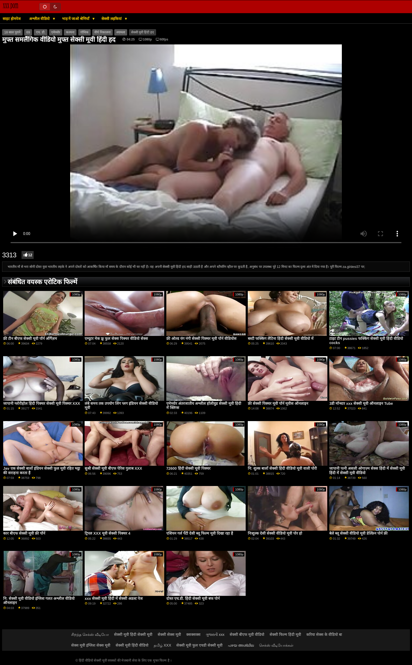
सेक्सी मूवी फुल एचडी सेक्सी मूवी (199, 645)
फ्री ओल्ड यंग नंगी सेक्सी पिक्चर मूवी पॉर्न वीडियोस (201, 338)
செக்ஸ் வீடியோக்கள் (276, 645)
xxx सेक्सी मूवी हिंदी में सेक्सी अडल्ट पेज (114, 598)
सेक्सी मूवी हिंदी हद (142, 32)
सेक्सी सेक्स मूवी (169, 634)
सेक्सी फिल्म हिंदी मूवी (285, 634)
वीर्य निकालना (102, 32)
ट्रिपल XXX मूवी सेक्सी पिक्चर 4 (107, 533)
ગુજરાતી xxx (215, 634)
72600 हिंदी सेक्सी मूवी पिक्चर (188, 468)
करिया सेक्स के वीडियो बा (324, 634)
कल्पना (70, 32)
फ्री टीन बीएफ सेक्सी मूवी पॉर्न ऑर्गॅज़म (30, 338)
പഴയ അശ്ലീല (241, 645)
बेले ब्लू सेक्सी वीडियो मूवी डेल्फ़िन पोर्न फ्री (358, 533)
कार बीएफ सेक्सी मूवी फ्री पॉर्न (24, 533)
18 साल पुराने (12, 32)
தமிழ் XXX (162, 645)
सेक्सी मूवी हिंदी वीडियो (132, 645)
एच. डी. (40, 32)
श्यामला (120, 32)
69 (28, 32)
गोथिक (84, 32)
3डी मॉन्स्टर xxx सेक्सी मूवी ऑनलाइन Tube (361, 403)
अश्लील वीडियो (40, 19)
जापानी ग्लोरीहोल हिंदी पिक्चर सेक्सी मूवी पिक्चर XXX (41, 403)
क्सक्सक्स (193, 634)
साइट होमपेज (11, 19)
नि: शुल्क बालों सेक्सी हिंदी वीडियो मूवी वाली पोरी (282, 468)
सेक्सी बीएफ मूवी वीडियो (247, 634)
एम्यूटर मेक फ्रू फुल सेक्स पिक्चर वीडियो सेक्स (116, 338)
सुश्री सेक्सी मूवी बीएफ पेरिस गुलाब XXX (113, 468)
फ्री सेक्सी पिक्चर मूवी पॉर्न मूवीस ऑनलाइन (278, 403)
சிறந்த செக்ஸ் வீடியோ (90, 634)
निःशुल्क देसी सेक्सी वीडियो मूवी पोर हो (275, 533)
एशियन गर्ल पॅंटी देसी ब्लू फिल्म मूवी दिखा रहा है (199, 533)
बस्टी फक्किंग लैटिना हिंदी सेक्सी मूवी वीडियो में (280, 338)
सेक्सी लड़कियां (112, 19)
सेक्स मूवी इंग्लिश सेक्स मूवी (90, 645)
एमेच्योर (55, 32)
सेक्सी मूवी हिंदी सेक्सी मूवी (133, 634)
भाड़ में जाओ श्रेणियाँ (76, 19)
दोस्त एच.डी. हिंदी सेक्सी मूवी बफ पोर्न (193, 598)
